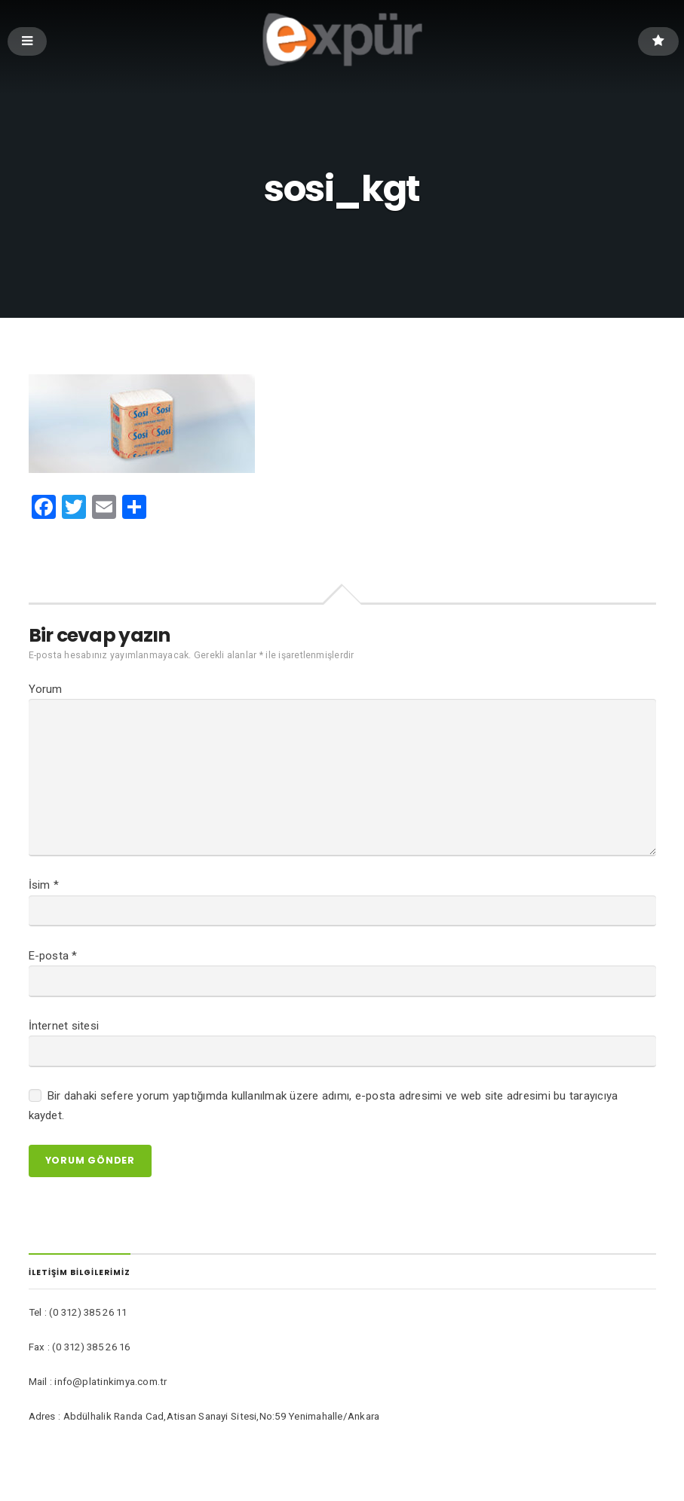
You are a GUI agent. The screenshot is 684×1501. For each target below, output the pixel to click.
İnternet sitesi (64, 1041)
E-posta (53, 968)
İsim (44, 896)
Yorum (46, 690)
